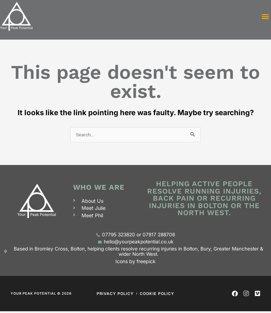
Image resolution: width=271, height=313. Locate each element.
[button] (265, 17)
